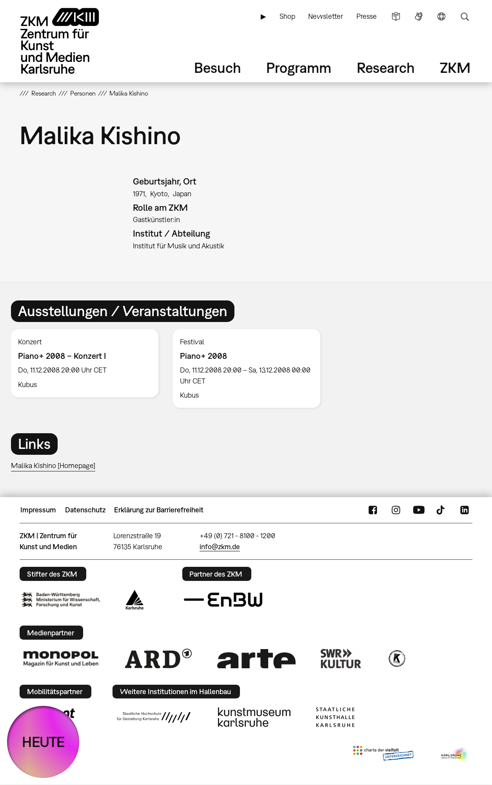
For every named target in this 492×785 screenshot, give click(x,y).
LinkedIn (464, 510)
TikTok (441, 510)
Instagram (396, 510)
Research (386, 67)
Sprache (441, 16)
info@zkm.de (220, 547)
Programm (298, 67)
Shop (287, 16)
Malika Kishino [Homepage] (53, 465)
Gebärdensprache (419, 16)
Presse (366, 16)
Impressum (38, 510)
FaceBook (373, 510)
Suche (464, 16)
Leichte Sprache (396, 16)
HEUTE (43, 741)
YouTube (419, 510)
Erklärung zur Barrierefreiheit (158, 510)
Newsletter (325, 16)
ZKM (455, 67)
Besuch (217, 67)
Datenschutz (85, 510)
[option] (84, 363)
